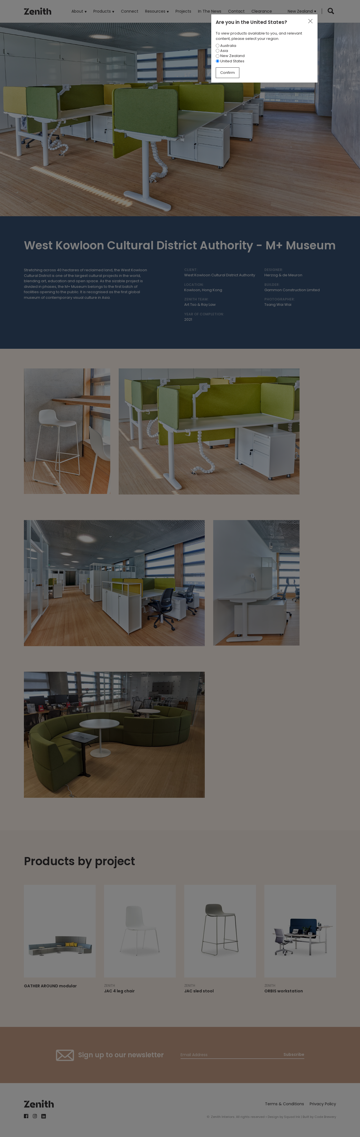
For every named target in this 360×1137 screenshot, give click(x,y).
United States (230, 61)
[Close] (310, 21)
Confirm (227, 72)
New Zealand (230, 56)
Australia (226, 45)
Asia (222, 51)
